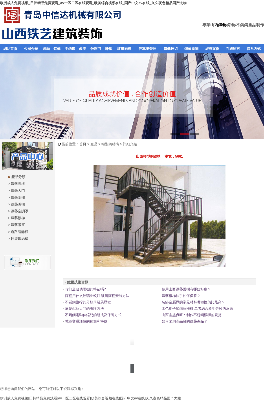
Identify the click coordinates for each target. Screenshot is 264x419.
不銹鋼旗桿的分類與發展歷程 (88, 302)
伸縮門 (95, 49)
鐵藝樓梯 (18, 218)
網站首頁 (10, 49)
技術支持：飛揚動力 (132, 362)
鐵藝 (46, 49)
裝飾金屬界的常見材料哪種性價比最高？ (193, 302)
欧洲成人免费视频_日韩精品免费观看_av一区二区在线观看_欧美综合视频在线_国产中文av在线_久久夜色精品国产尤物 (93, 3)
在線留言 (233, 49)
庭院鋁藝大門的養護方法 (84, 308)
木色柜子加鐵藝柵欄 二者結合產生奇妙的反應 (197, 308)
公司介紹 (31, 49)
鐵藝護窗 (18, 225)
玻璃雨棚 (124, 49)
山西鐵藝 (218, 25)
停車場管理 (147, 49)
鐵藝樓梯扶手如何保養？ (181, 296)
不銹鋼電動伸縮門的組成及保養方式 (93, 315)
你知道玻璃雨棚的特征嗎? (85, 289)
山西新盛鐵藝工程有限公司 (113, 349)
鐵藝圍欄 (18, 197)
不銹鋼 (70, 49)
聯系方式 (254, 49)
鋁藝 (56, 49)
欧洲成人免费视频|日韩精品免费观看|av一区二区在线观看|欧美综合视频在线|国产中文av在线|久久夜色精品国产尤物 (90, 398)
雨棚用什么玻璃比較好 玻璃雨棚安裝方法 (97, 296)
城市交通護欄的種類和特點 (86, 321)
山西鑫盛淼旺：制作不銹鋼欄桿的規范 (192, 315)
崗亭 (82, 49)
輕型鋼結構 (19, 238)
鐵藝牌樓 (18, 184)
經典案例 (212, 49)
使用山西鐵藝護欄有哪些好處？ (186, 289)
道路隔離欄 (19, 232)
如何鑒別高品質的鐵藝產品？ (184, 321)
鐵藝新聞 (191, 49)
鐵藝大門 (18, 190)
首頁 (82, 144)
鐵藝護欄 (18, 204)
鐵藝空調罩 (19, 211)
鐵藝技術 (171, 49)
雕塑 (108, 49)
